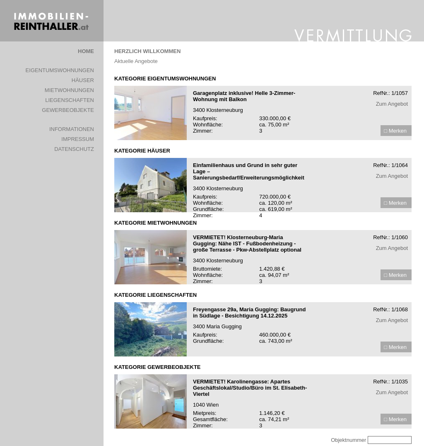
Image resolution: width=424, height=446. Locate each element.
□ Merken (395, 131)
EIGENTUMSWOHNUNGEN (60, 70)
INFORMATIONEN (71, 129)
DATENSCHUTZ (74, 149)
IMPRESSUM (77, 139)
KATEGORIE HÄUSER (142, 151)
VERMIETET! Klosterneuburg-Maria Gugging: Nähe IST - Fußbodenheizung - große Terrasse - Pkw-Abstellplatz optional (247, 243)
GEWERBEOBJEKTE (68, 110)
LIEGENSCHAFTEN (69, 100)
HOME (86, 51)
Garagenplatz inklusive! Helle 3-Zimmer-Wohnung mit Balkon (244, 96)
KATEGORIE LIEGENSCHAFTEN (155, 295)
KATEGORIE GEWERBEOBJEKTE (157, 367)
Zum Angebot (392, 104)
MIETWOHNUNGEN (69, 90)
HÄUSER (83, 80)
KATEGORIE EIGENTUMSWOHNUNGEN (165, 78)
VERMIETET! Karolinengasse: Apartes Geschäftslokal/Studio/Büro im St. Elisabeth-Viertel (250, 387)
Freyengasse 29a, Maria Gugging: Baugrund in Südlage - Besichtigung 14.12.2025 (249, 312)
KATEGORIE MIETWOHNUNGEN (155, 223)
